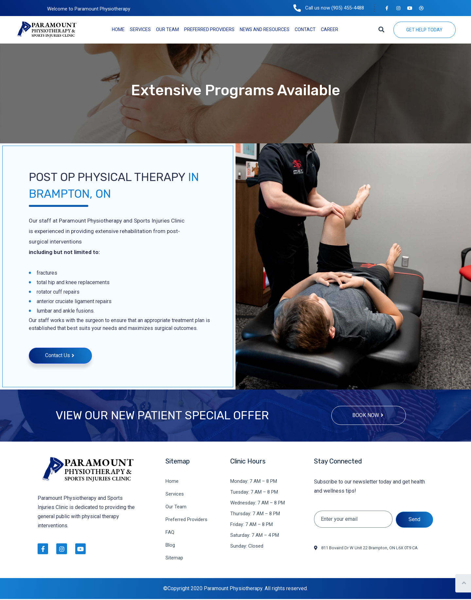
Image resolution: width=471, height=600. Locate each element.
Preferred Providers (209, 29)
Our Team (167, 29)
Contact (305, 29)
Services (140, 29)
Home (118, 29)
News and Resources (264, 29)
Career (329, 29)
